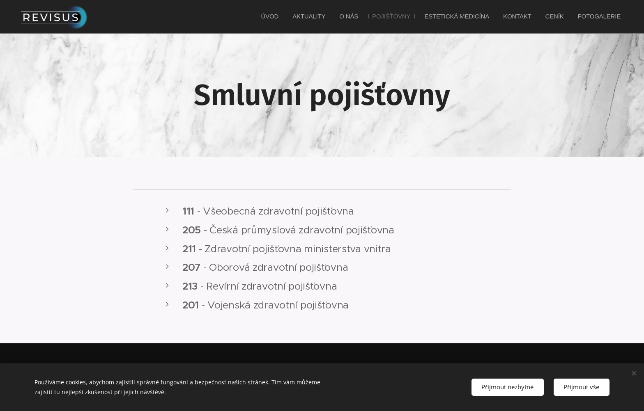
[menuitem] (296, 17)
